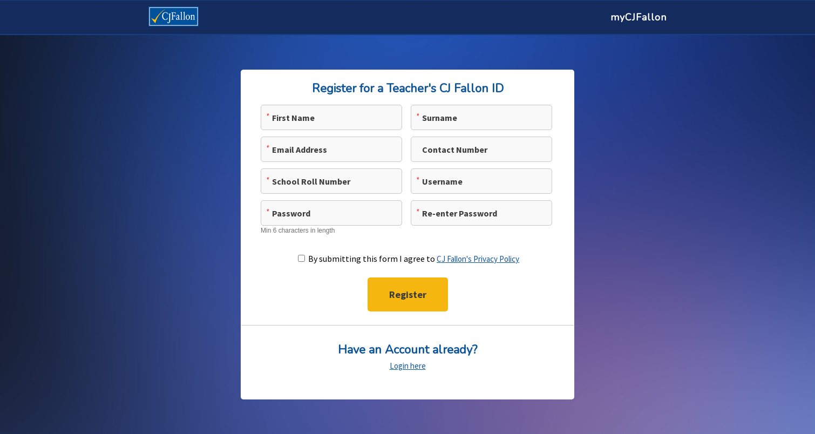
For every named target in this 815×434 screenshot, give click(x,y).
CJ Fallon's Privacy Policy (478, 259)
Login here (408, 366)
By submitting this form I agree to (413, 258)
